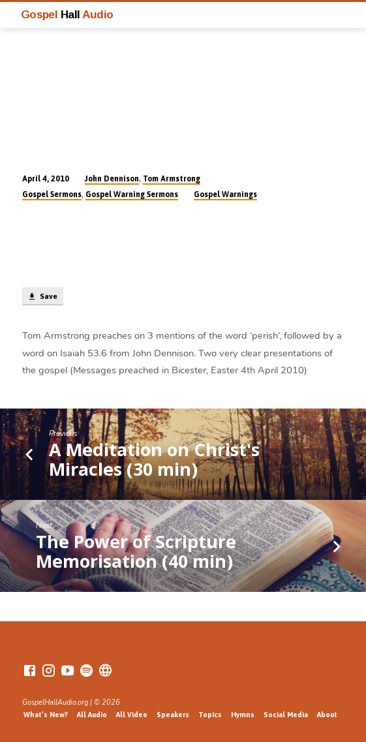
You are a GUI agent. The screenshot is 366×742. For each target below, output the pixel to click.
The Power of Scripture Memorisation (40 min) (136, 551)
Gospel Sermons (52, 194)
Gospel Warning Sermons (131, 194)
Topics (210, 715)
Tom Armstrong (171, 178)
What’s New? (45, 715)
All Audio (92, 715)
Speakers (173, 715)
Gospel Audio (67, 14)
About (327, 715)
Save (42, 297)
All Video (131, 715)
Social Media (286, 715)
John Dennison (112, 178)
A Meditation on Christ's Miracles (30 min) (154, 459)
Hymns (242, 715)
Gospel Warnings (225, 194)
